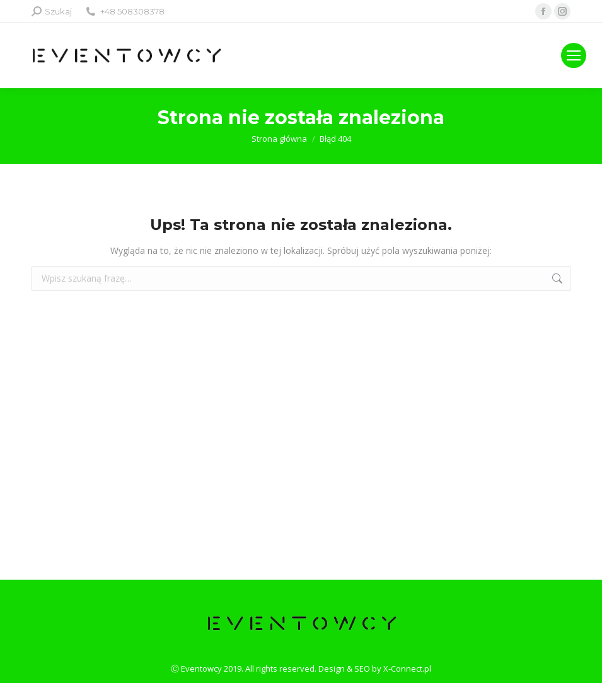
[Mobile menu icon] (573, 55)
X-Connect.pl (407, 668)
